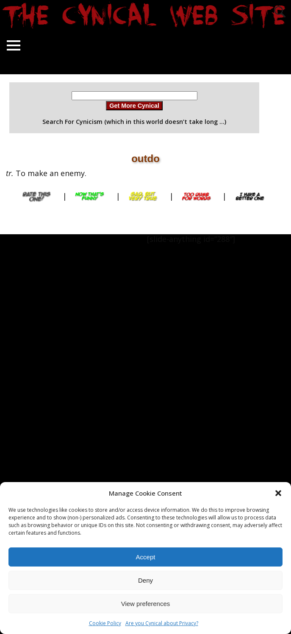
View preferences (145, 603)
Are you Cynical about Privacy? (161, 623)
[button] (278, 493)
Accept (145, 557)
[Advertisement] (34, 361)
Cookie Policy (105, 623)
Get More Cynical (134, 105)
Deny (145, 580)
